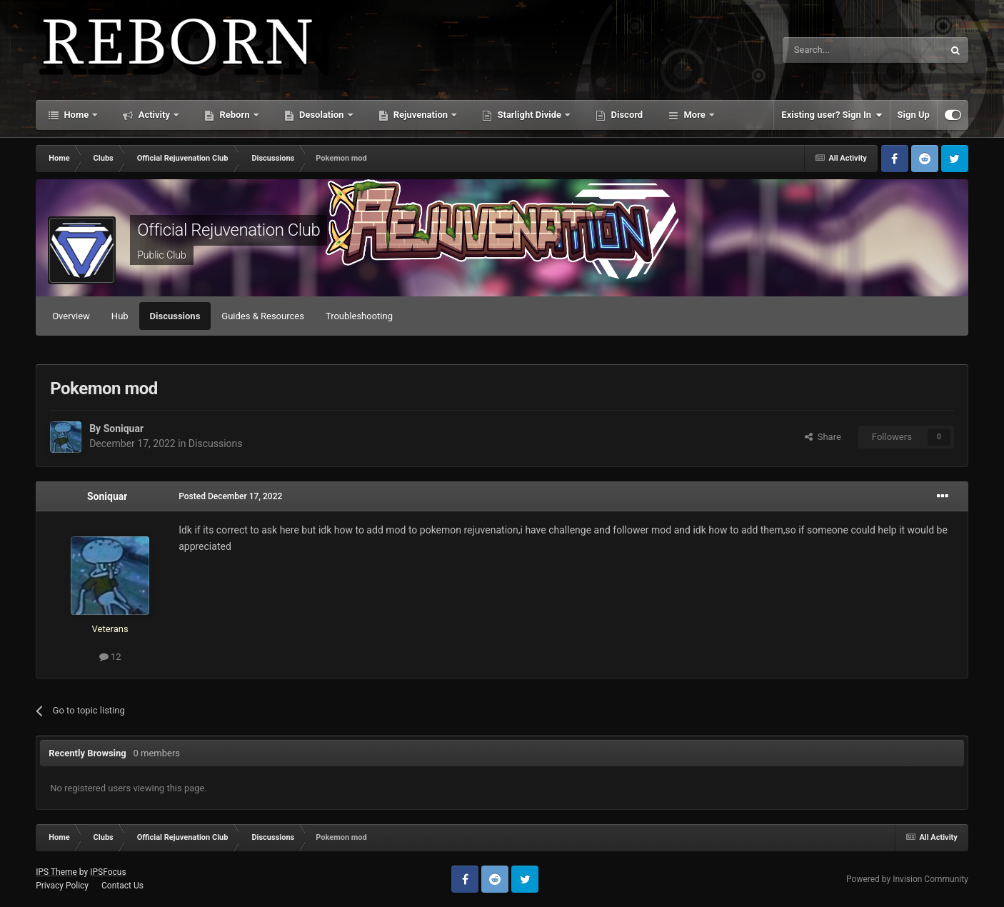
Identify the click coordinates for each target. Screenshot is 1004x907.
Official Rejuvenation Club (228, 230)
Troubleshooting (359, 316)
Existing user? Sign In (831, 115)
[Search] (829, 50)
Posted (230, 496)
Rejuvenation (421, 114)
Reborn (234, 114)
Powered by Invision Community (907, 879)
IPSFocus (108, 872)
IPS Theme (56, 872)
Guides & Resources (262, 316)
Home (76, 114)
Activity (154, 114)
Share (823, 436)
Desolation (321, 114)
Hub (120, 316)
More (694, 114)
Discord (625, 114)
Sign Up (914, 114)
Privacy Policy (62, 886)
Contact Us (122, 886)
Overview (71, 316)
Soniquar (124, 428)
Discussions (175, 316)
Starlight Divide (529, 114)
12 (110, 656)
